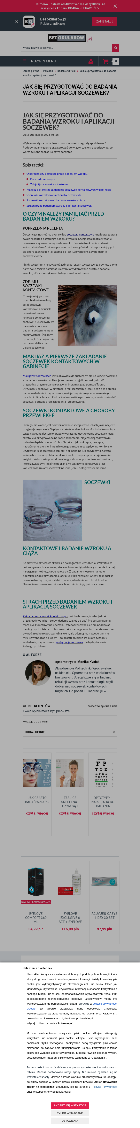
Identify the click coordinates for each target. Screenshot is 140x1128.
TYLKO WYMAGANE (70, 1113)
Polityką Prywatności (104, 1086)
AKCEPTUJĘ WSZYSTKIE (70, 1105)
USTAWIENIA (70, 1120)
